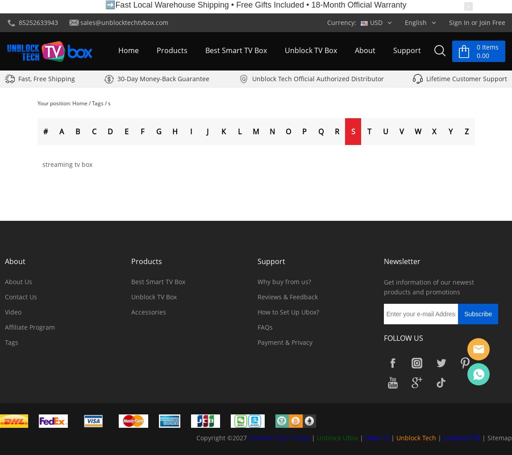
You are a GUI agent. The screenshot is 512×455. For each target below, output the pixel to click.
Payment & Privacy (285, 342)
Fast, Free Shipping (46, 79)
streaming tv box (67, 164)
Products (172, 51)
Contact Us (21, 297)
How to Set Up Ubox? (288, 312)
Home (128, 51)
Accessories (148, 312)
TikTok (441, 383)
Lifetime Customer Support (466, 79)
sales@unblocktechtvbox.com (124, 22)
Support (407, 51)
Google (417, 383)
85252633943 (38, 22)
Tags (98, 103)
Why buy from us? (284, 281)
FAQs (265, 327)
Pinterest (465, 363)
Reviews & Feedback (288, 297)
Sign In (459, 22)
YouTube (393, 383)
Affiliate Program (30, 327)
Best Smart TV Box (236, 51)
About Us (18, 281)
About (365, 51)
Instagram (417, 363)
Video (13, 312)
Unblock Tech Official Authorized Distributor (318, 79)
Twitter (441, 363)
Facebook (393, 363)
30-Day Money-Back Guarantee (163, 79)
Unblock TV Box (311, 51)
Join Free (492, 22)
